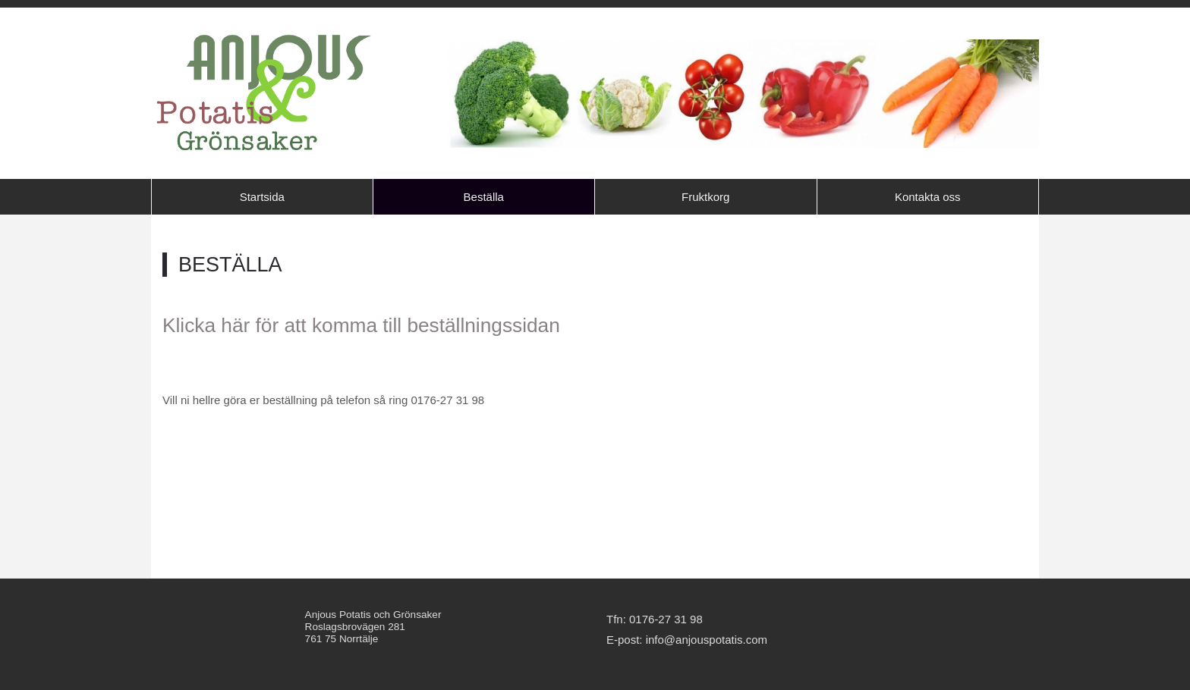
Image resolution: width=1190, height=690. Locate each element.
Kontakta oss (928, 196)
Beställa (484, 196)
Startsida (262, 196)
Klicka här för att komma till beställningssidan (361, 325)
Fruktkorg (705, 196)
